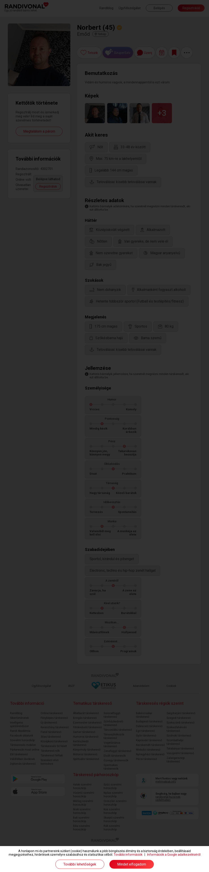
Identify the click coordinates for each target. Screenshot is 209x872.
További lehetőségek (79, 864)
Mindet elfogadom (131, 864)
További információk (128, 854)
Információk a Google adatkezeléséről (174, 854)
